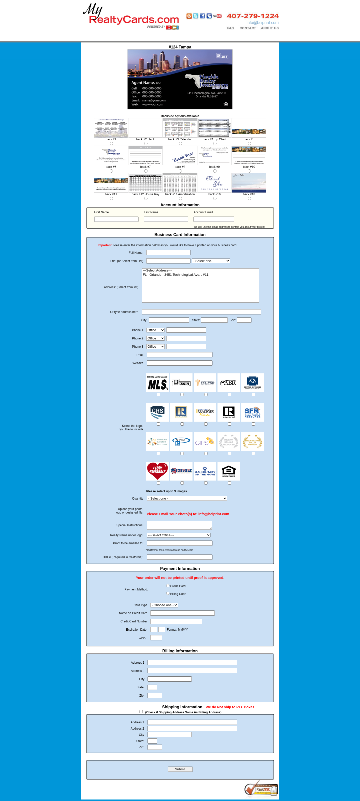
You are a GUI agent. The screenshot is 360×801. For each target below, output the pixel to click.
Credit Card (178, 587)
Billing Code (178, 595)
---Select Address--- (200, 270)
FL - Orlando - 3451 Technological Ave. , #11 (200, 275)
